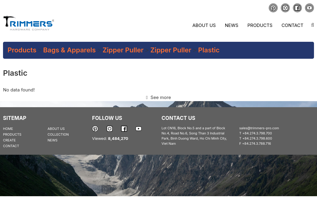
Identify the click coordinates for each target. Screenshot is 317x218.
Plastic (208, 50)
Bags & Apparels (69, 50)
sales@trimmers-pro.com (259, 128)
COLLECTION (58, 134)
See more (158, 97)
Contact (292, 25)
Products (259, 25)
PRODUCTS (12, 134)
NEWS (53, 140)
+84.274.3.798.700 (257, 133)
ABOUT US (56, 129)
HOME (8, 129)
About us (204, 25)
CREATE (9, 140)
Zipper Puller (123, 50)
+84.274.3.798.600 (257, 138)
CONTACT (11, 146)
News (232, 25)
